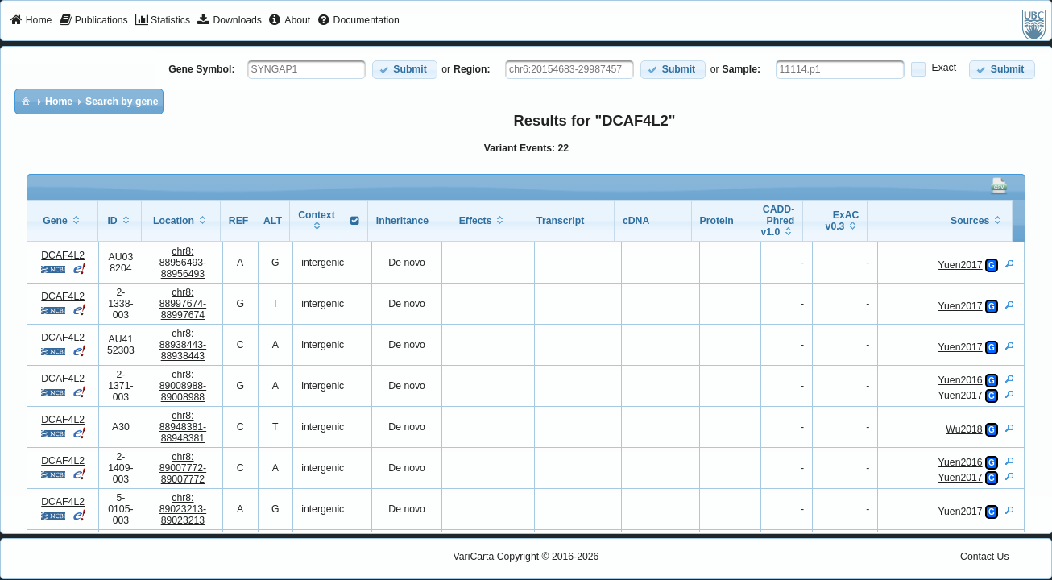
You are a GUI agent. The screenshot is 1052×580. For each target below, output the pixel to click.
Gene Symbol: (201, 69)
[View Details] (1009, 263)
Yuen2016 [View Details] (960, 380)
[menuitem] (31, 21)
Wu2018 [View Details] (964, 429)
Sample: (742, 69)
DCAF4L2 (63, 255)
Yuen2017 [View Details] (960, 265)
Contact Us (984, 556)
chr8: (183, 263)
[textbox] (306, 69)
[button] (404, 69)
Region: (472, 69)
